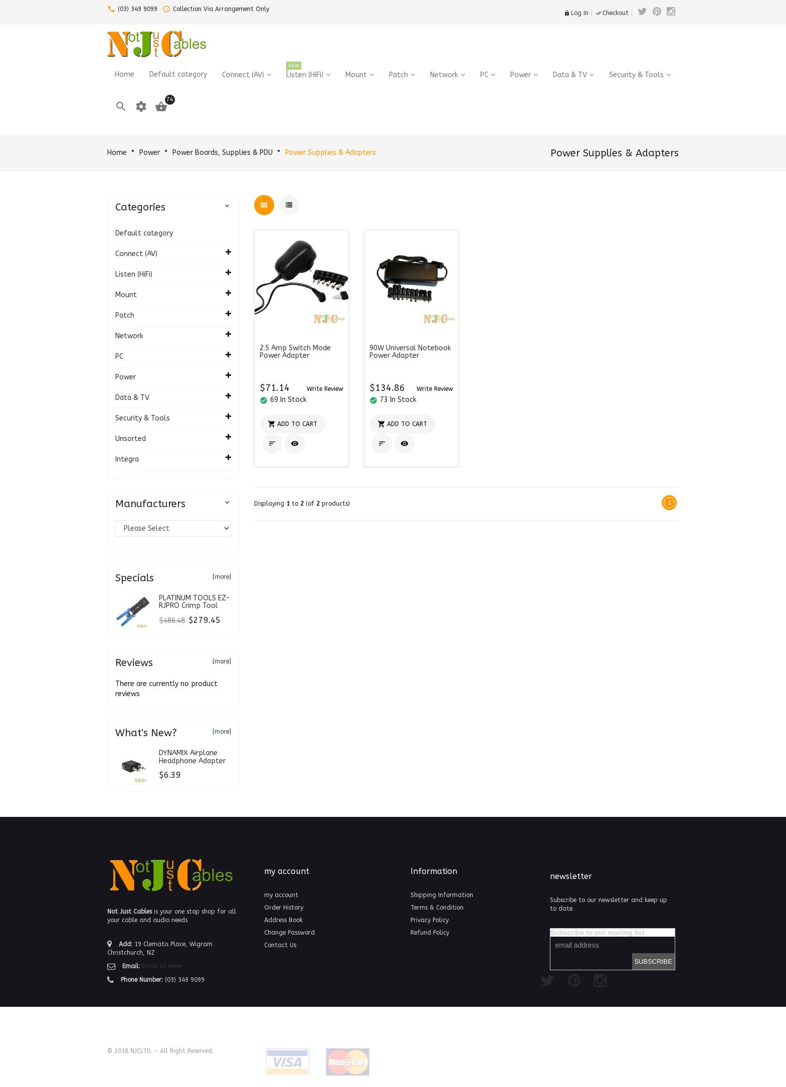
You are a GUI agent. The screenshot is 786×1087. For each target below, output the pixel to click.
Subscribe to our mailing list (597, 933)
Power (149, 152)
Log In (576, 13)
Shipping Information (442, 895)
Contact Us (280, 945)
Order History (283, 907)
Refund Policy (430, 932)
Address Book (283, 920)
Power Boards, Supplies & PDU (222, 152)
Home (117, 152)
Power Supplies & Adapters (330, 152)
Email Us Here (161, 966)
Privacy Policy (430, 920)
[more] (222, 576)
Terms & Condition (437, 907)
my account (281, 895)
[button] (325, 388)
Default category (144, 233)
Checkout (612, 13)
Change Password (289, 932)
